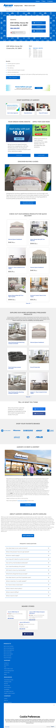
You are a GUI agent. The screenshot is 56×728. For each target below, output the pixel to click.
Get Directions (40, 23)
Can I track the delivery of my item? (15, 566)
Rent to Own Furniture (8, 646)
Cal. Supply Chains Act (8, 691)
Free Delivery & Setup (8, 679)
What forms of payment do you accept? (16, 573)
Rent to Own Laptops (8, 653)
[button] (54, 705)
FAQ (5, 666)
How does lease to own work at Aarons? (17, 548)
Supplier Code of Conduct (9, 693)
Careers (38, 1)
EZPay (5, 674)
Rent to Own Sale (7, 655)
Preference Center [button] (30, 723)
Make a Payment (13, 77)
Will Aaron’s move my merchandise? (16, 570)
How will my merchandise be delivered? (17, 563)
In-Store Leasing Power (9, 670)
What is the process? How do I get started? (17, 552)
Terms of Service (7, 687)
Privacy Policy (7, 685)
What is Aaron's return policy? (14, 588)
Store (43, 1)
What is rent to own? (30, 5)
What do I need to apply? (13, 555)
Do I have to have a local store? (14, 584)
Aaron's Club (6, 672)
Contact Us (6, 663)
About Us (6, 700)
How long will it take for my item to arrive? (17, 559)
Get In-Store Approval (12, 113)
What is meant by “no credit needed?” (16, 581)
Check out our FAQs (22, 500)
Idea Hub (6, 683)
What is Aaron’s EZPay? (12, 592)
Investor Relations (8, 702)
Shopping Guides (18, 5)
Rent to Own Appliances (9, 650)
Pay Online (6, 665)
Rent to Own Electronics (9, 648)
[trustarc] (52, 726)
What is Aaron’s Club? (12, 595)
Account (50, 1)
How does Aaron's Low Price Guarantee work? (18, 577)
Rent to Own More (7, 652)
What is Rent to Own (8, 668)
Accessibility (6, 689)
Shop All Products (43, 113)
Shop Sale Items (28, 113)
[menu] (28, 4)
